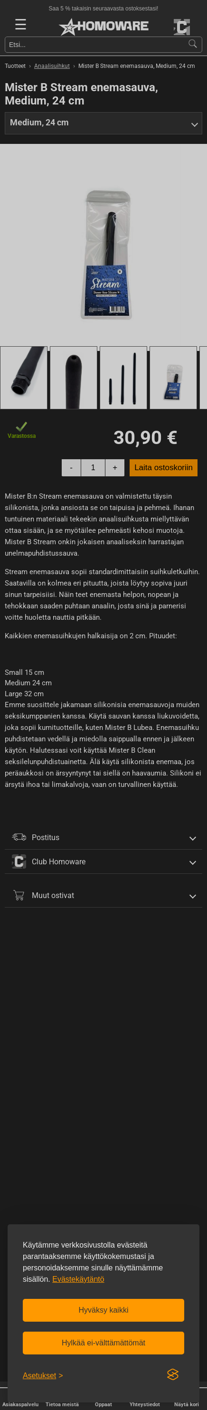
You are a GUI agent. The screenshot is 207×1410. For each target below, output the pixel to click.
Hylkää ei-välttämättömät (103, 1343)
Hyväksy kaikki (104, 1310)
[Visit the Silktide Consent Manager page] (172, 1374)
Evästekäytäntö (78, 1279)
